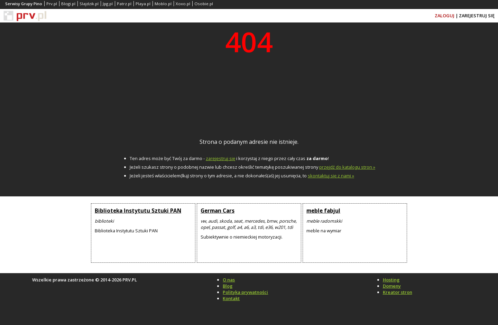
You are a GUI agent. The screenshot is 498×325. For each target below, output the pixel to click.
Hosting (391, 280)
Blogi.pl (68, 3)
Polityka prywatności (245, 292)
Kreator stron (397, 292)
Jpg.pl (108, 3)
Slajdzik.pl (89, 3)
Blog (227, 286)
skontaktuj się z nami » (331, 176)
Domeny (392, 286)
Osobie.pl (203, 3)
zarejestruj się (220, 158)
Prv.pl (51, 3)
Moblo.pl (163, 3)
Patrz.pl (124, 3)
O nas (229, 280)
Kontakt (231, 298)
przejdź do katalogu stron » (347, 167)
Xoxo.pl (183, 3)
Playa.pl (143, 3)
